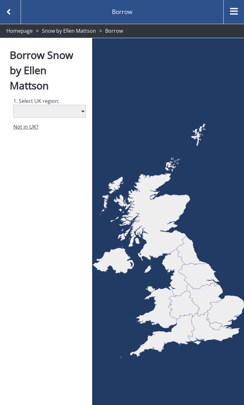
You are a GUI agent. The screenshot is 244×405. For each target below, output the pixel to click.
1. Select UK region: (36, 101)
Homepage (19, 30)
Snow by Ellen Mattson (69, 30)
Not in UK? (25, 126)
